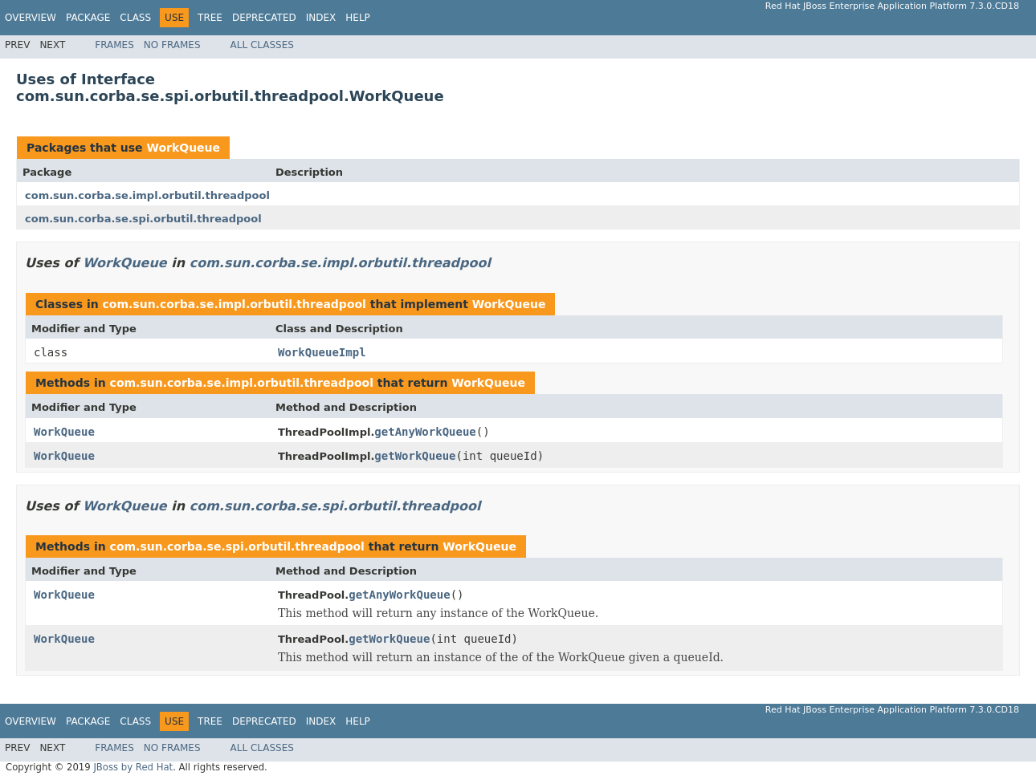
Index (321, 17)
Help (357, 17)
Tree (210, 17)
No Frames (172, 45)
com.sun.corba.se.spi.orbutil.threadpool (143, 219)
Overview (30, 17)
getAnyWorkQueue (424, 431)
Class (135, 17)
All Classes (262, 45)
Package (88, 17)
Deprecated (264, 17)
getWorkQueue (414, 455)
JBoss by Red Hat (133, 767)
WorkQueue (183, 147)
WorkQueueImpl (322, 352)
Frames (114, 45)
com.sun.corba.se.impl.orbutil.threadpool (147, 195)
